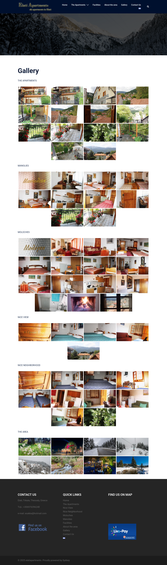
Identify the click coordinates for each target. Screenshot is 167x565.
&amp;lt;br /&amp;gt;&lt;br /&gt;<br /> (128, 509)
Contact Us (136, 5)
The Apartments (78, 5)
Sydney (66, 560)
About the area (110, 5)
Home (64, 5)
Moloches (68, 515)
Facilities (97, 5)
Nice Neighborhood (72, 511)
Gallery (124, 5)
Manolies (67, 519)
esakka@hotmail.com (35, 513)
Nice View (68, 507)
